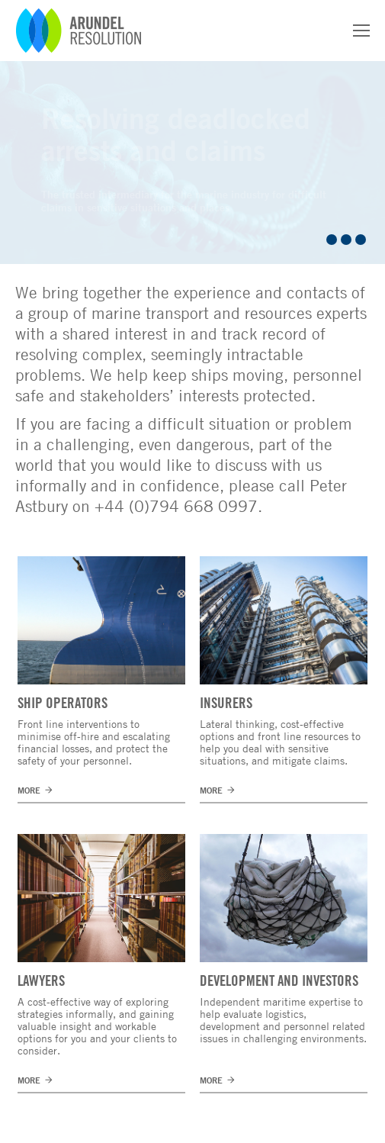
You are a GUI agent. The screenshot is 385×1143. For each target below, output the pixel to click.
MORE (29, 790)
